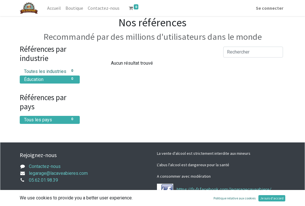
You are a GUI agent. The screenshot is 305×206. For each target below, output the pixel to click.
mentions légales (46, 198)
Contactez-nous (45, 166)
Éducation (49, 79)
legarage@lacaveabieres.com (58, 173)
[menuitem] (54, 8)
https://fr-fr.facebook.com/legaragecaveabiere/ (224, 189)
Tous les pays (49, 119)
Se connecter (269, 8)
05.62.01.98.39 (43, 180)
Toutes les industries (49, 71)
